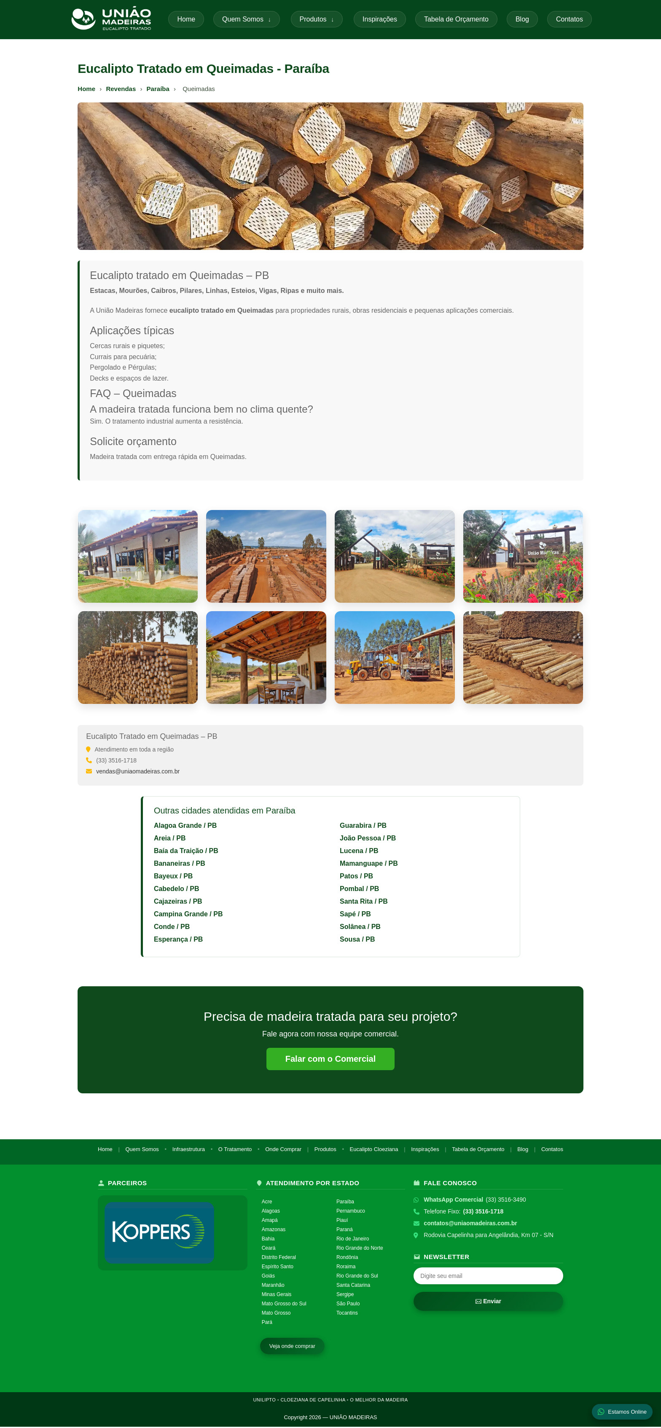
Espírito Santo (277, 1268)
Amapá (270, 1222)
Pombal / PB (359, 888)
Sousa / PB (357, 939)
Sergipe (345, 1296)
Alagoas (271, 1213)
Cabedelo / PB (176, 888)
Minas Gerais (277, 1296)
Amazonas (274, 1231)
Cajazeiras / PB (178, 901)
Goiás (268, 1277)
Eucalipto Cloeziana (374, 1150)
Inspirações (380, 19)
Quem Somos (246, 19)
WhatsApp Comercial (453, 1201)
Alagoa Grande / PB (185, 825)
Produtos (317, 19)
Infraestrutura (188, 1150)
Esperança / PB (178, 939)
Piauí (342, 1222)
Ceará (269, 1250)
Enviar (488, 1302)
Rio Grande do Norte (359, 1250)
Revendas (121, 88)
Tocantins (347, 1314)
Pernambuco (350, 1213)
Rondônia (347, 1259)
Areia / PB (170, 838)
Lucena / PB (359, 850)
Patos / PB (356, 876)
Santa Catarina (353, 1286)
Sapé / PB (355, 914)
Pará (267, 1323)
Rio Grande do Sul (357, 1277)
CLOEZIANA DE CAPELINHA (312, 1401)
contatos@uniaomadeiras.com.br (470, 1224)
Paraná (344, 1231)
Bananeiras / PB (179, 863)
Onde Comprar (283, 1150)
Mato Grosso (276, 1314)
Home (186, 19)
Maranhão (273, 1286)
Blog (522, 19)
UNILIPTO (264, 1401)
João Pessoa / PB (368, 838)
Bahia (268, 1240)
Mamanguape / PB (369, 863)
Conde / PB (172, 926)
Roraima (345, 1268)
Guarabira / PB (363, 825)
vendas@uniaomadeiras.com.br (138, 771)
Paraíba (157, 88)
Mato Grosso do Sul (284, 1305)
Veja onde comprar (292, 1347)
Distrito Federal (279, 1259)
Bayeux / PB (173, 876)
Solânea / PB (360, 926)
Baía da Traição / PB (186, 850)
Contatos (569, 19)
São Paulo (348, 1305)
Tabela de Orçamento (456, 19)
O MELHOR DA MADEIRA (379, 1401)
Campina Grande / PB (188, 914)
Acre (267, 1203)
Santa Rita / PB (364, 901)
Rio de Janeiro (352, 1240)
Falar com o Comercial (330, 1059)
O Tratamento (235, 1150)
